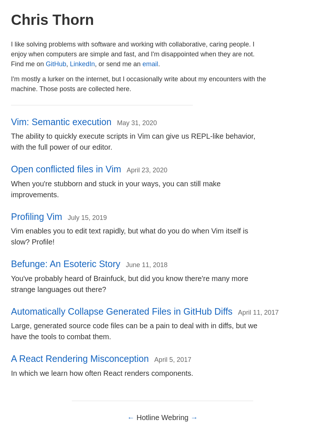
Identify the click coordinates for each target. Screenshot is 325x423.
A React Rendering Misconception (80, 358)
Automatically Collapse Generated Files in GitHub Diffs (121, 311)
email (150, 64)
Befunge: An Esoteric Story (65, 264)
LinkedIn (82, 64)
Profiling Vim (36, 217)
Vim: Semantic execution (61, 122)
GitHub (56, 64)
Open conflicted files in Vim (66, 169)
